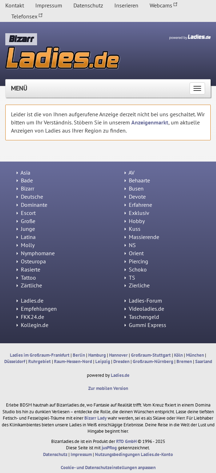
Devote (135, 196)
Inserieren (126, 5)
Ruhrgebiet (39, 361)
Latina (26, 236)
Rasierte (28, 269)
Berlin (79, 355)
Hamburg (97, 355)
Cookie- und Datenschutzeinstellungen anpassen (108, 468)
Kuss (132, 228)
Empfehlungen (37, 308)
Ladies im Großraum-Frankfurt (40, 355)
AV (129, 172)
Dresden (121, 361)
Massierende (142, 236)
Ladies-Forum (143, 300)
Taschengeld (142, 316)
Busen (134, 188)
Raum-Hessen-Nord (73, 361)
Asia (23, 172)
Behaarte (137, 180)
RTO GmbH (126, 441)
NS (130, 245)
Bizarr (25, 188)
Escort (26, 212)
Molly (26, 245)
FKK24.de (30, 316)
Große (26, 220)
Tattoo (26, 277)
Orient (134, 253)
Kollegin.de (32, 324)
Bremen (184, 361)
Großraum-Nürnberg (153, 361)
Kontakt (14, 5)
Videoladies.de (144, 308)
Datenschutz (88, 5)
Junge (26, 228)
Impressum (48, 5)
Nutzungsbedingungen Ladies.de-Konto (134, 454)
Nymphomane (36, 253)
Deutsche (30, 196)
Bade (25, 180)
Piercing (136, 261)
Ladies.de (30, 300)
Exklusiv (137, 212)
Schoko (136, 269)
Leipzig (102, 361)
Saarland (203, 361)
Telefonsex (27, 16)
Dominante (32, 204)
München (195, 355)
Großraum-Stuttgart (151, 355)
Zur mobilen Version (108, 388)
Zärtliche (29, 285)
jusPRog (109, 448)
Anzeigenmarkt (149, 122)
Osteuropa (31, 261)
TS (130, 277)
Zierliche (137, 285)
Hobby (135, 220)
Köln (178, 355)
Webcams (164, 5)
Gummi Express (145, 324)
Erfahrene (138, 204)
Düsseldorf (14, 361)
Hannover (118, 355)
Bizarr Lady (95, 418)
